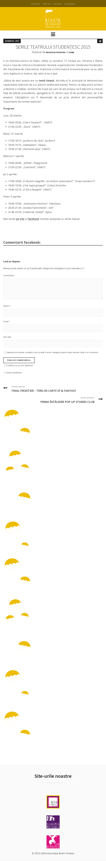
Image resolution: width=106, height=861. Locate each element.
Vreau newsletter (14, 372)
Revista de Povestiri (55, 52)
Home (71, 52)
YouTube (58, 4)
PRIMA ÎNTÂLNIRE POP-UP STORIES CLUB (53, 400)
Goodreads (69, 4)
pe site (20, 219)
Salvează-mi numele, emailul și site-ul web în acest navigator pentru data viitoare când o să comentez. (52, 352)
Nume (6, 306)
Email (6, 321)
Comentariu (8, 275)
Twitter (47, 4)
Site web (7, 337)
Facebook (35, 4)
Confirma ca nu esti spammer (19, 365)
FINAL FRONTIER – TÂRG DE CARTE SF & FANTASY (53, 389)
